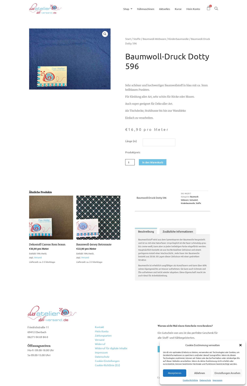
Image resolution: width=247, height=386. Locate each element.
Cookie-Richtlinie (190, 380)
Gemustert (194, 200)
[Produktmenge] (130, 162)
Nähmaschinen (145, 8)
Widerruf (100, 343)
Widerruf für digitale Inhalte (111, 348)
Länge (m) (131, 141)
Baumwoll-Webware (154, 38)
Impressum (217, 380)
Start (128, 38)
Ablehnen (199, 372)
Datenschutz (205, 380)
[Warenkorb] (208, 8)
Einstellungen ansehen (227, 372)
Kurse (178, 8)
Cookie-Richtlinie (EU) (107, 365)
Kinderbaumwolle (178, 38)
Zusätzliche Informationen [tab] (178, 231)
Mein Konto (193, 8)
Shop (127, 8)
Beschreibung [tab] (146, 231)
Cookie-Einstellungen (107, 360)
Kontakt (99, 327)
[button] (240, 345)
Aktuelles (164, 8)
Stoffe (137, 38)
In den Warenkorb (152, 162)
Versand (38, 257)
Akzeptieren (174, 372)
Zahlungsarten (103, 335)
